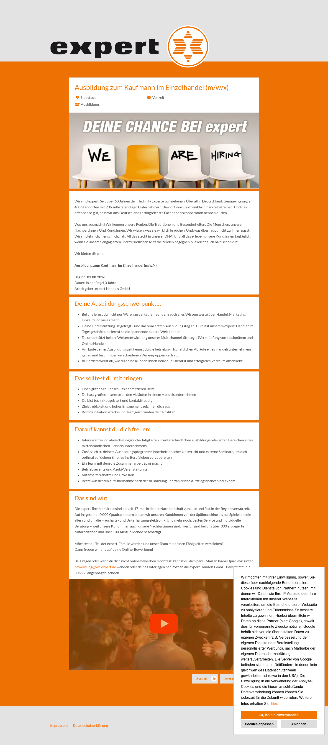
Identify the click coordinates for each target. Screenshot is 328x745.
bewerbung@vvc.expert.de (95, 567)
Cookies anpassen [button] (259, 724)
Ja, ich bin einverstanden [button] (279, 715)
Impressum (59, 725)
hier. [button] (274, 704)
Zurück (201, 679)
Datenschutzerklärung (90, 725)
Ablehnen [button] (298, 724)
